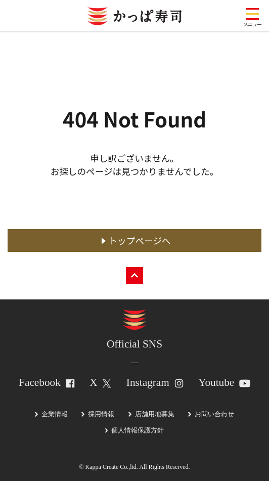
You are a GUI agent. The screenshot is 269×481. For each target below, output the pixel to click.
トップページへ (140, 240)
